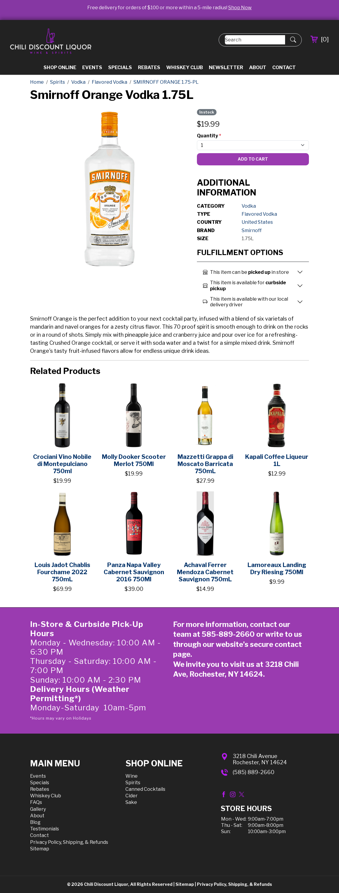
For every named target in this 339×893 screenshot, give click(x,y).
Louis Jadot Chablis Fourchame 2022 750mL (62, 572)
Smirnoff (252, 230)
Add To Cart (253, 158)
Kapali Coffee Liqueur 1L (276, 460)
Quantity (209, 136)
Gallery (38, 809)
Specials (120, 67)
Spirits (132, 782)
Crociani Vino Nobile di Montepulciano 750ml (62, 464)
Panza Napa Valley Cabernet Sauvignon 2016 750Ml (134, 572)
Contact (284, 67)
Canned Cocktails (145, 789)
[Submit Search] (293, 40)
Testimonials (44, 829)
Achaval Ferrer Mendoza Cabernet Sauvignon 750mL (205, 572)
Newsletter (226, 67)
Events (92, 67)
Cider (131, 796)
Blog (35, 822)
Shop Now (240, 7)
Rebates (149, 67)
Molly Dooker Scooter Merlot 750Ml (134, 460)
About (257, 67)
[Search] (255, 39)
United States (257, 222)
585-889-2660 (228, 634)
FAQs (36, 802)
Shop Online (59, 67)
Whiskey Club (184, 67)
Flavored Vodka (259, 214)
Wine (131, 776)
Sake (131, 802)
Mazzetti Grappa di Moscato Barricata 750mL (205, 464)
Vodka (249, 206)
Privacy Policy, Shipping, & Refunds (69, 842)
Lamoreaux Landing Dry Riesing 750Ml (277, 568)
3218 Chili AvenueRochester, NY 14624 (260, 759)
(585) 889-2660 (253, 772)
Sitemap (39, 849)
